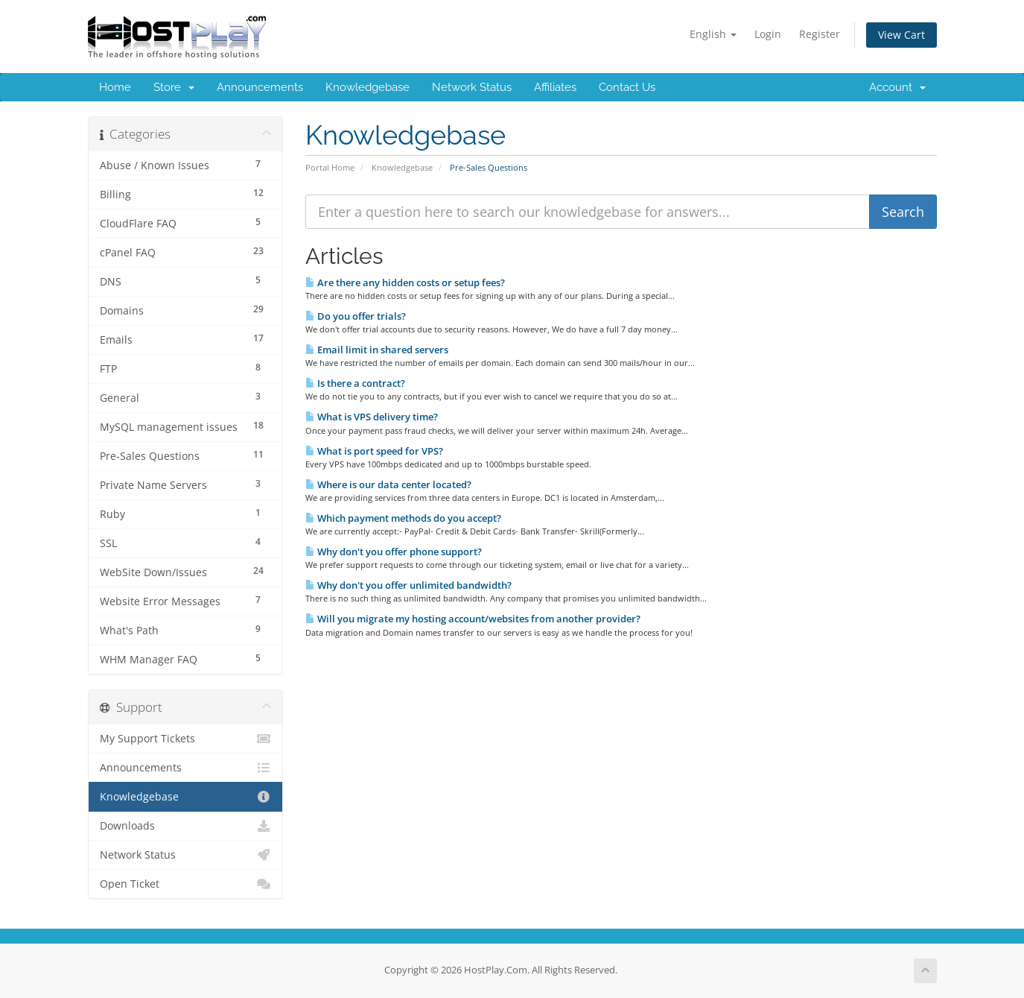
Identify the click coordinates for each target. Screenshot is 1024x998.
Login (767, 34)
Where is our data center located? (388, 484)
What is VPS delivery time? (371, 416)
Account (897, 87)
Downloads (186, 826)
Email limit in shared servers (376, 349)
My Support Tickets (186, 739)
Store (173, 87)
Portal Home (329, 167)
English (713, 34)
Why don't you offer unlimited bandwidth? (408, 585)
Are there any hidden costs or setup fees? (405, 282)
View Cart (901, 35)
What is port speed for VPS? (374, 451)
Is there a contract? (355, 383)
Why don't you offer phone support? (393, 551)
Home (115, 87)
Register (819, 34)
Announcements (260, 87)
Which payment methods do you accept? (403, 518)
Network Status (472, 87)
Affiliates (555, 87)
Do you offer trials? (355, 316)
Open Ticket (186, 884)
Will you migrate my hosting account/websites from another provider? (472, 618)
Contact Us (627, 87)
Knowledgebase (367, 87)
